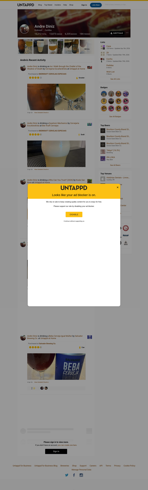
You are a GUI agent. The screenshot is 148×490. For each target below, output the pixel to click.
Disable (74, 214)
